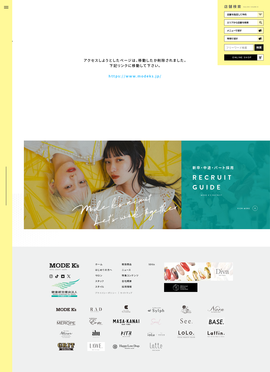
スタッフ (99, 281)
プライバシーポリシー (106, 292)
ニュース (126, 269)
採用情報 (127, 286)
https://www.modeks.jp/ (135, 75)
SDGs (152, 264)
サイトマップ (126, 292)
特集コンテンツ (130, 275)
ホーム (98, 264)
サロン (98, 275)
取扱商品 (127, 264)
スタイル (99, 286)
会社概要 (127, 281)
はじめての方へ (103, 269)
